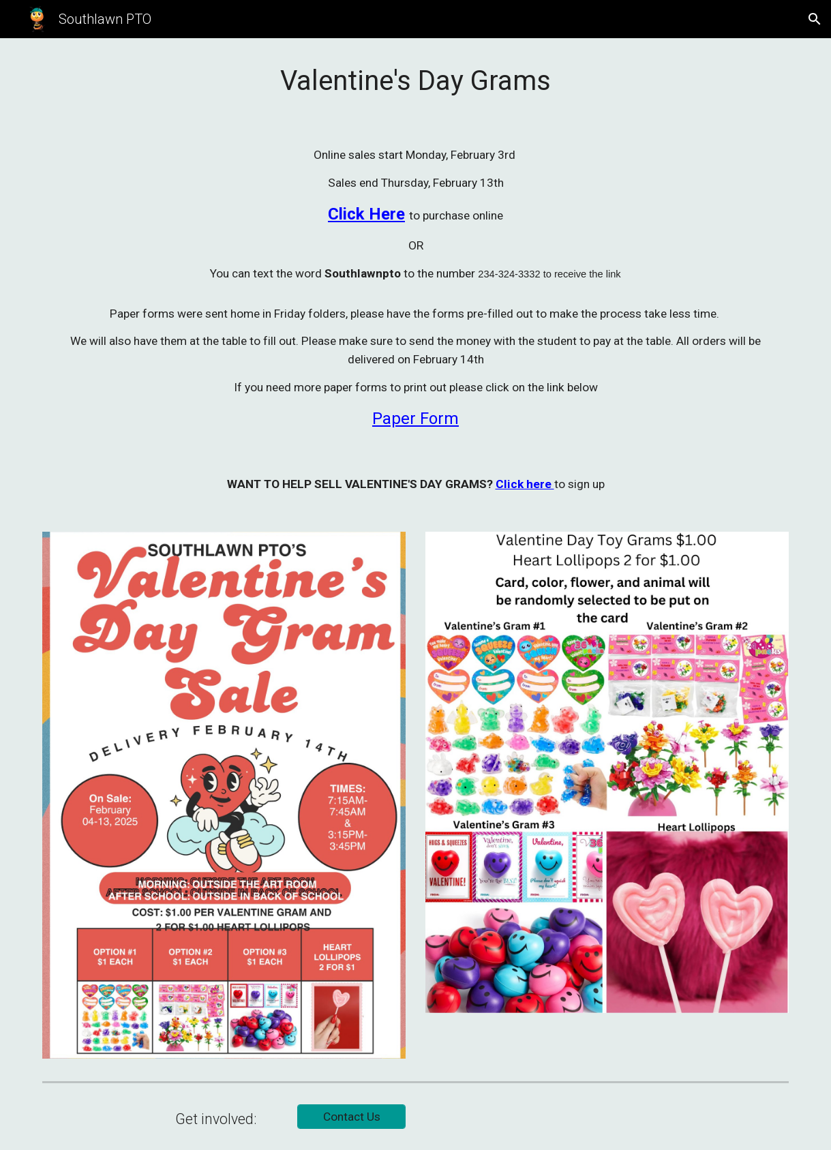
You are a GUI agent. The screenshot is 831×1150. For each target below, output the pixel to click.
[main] (415, 81)
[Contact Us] (351, 1117)
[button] (814, 19)
